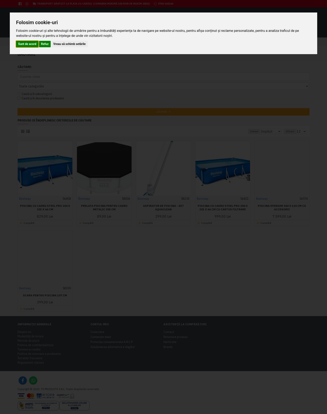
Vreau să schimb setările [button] (69, 44)
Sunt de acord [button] (27, 44)
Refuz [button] (45, 44)
